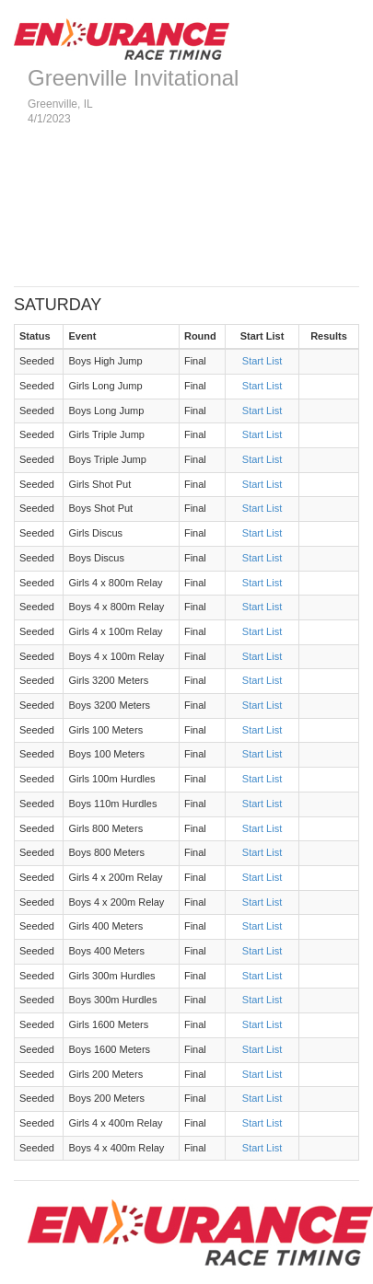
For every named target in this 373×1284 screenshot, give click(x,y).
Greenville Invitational (133, 77)
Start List (262, 360)
